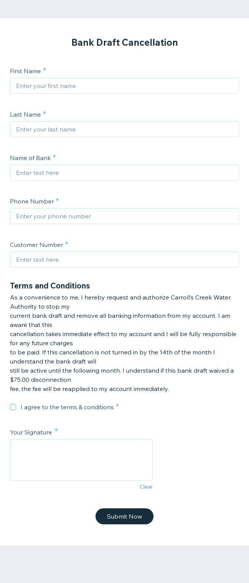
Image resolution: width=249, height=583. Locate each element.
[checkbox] (13, 407)
